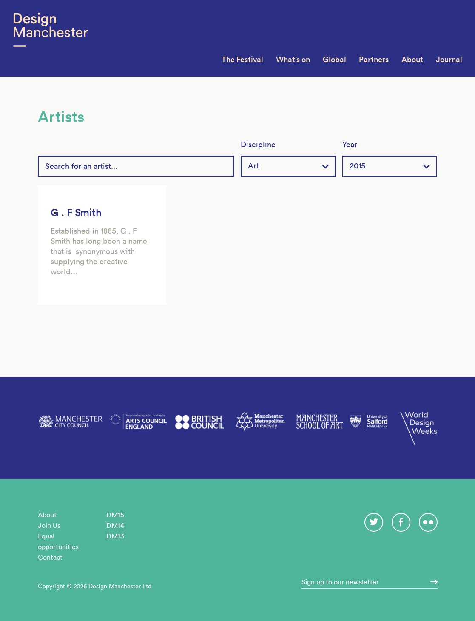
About (412, 59)
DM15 (115, 514)
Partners (374, 59)
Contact (50, 557)
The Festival (242, 59)
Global (334, 59)
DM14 (115, 525)
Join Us (49, 525)
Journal (449, 59)
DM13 (115, 536)
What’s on (293, 59)
